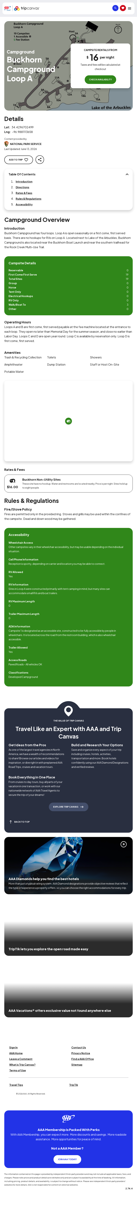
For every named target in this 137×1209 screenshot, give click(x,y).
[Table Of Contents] (127, 174)
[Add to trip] (68, 421)
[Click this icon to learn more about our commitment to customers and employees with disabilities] (9, 1106)
